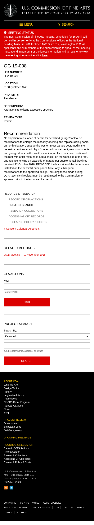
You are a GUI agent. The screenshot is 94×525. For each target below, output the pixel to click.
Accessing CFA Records (26, 216)
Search (26, 360)
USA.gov (8, 512)
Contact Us (10, 503)
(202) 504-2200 (12, 481)
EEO (57, 508)
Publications (10, 398)
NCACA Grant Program (16, 402)
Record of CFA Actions (26, 199)
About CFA (11, 381)
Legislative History (14, 395)
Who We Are (11, 384)
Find (27, 302)
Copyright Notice (29, 503)
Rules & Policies (42, 508)
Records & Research (19, 193)
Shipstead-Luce (12, 426)
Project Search (21, 205)
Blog (6, 412)
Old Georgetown (13, 430)
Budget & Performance (16, 508)
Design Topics (11, 388)
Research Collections (26, 210)
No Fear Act (77, 508)
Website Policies (52, 503)
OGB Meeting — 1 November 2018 (25, 254)
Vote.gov (22, 512)
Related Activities (13, 405)
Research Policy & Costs (28, 222)
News (7, 409)
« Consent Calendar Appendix (21, 228)
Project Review (15, 419)
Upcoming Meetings (17, 437)
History (7, 391)
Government (11, 423)
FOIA (65, 508)
